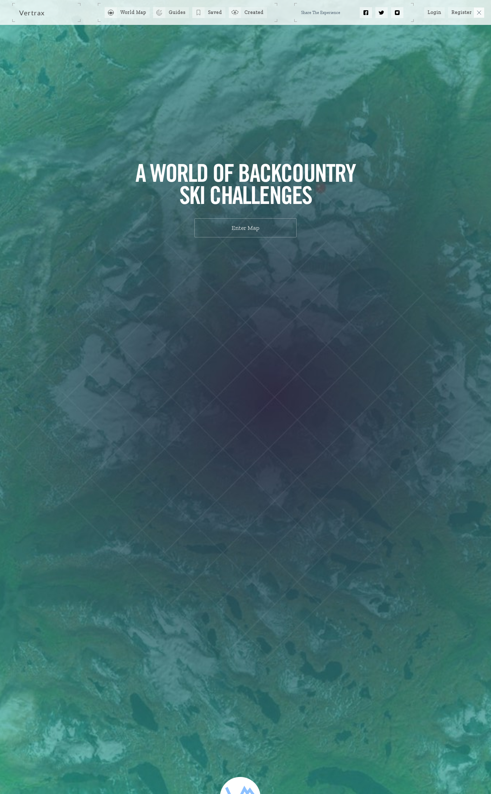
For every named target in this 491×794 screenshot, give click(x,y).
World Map (133, 12)
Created (254, 12)
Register (461, 12)
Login (434, 12)
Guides (177, 12)
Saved (215, 12)
